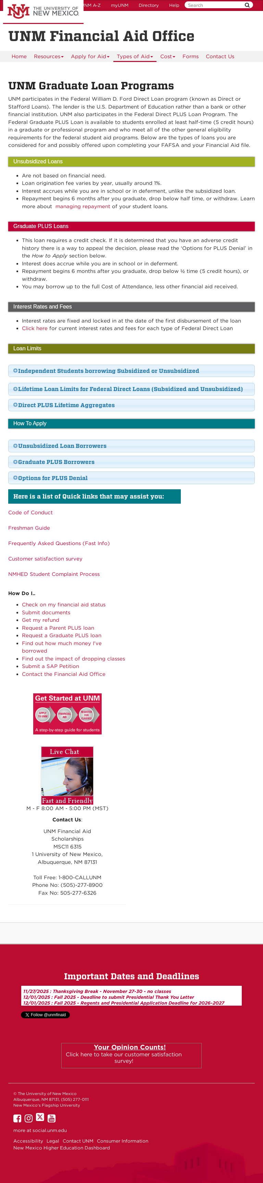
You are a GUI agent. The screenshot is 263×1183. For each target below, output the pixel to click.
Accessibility (28, 1141)
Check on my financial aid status (63, 605)
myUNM (119, 5)
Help (174, 5)
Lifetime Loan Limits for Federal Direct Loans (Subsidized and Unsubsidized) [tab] (128, 389)
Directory (149, 5)
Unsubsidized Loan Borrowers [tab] (60, 445)
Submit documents (46, 612)
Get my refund (40, 620)
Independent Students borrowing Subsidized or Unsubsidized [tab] (106, 370)
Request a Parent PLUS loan (58, 628)
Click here (35, 328)
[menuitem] (19, 56)
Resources (49, 57)
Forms (191, 56)
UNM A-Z (91, 5)
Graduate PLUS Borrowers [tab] (54, 461)
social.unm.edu (50, 1130)
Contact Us (220, 56)
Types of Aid (135, 57)
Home (19, 56)
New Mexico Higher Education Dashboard (61, 1147)
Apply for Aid (90, 57)
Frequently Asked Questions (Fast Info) (59, 543)
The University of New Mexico (43, 12)
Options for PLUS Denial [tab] (50, 478)
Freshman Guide (29, 528)
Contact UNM (78, 1141)
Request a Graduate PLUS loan (61, 635)
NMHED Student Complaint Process (54, 574)
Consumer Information (122, 1141)
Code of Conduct (30, 512)
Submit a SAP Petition (50, 666)
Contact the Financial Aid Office (63, 674)
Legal (53, 1141)
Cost (168, 57)
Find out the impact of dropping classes (73, 659)
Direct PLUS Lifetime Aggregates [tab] (64, 405)
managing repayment (82, 206)
